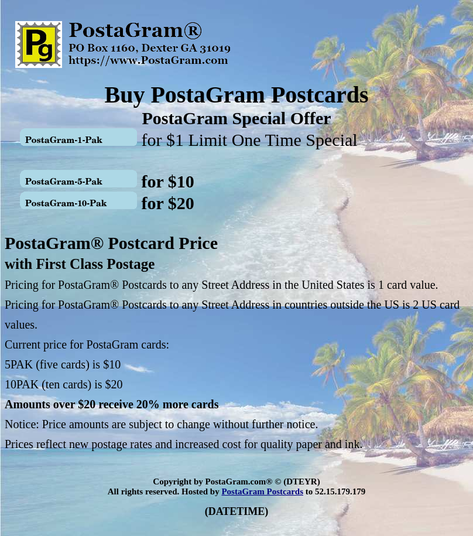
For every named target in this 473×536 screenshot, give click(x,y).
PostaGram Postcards (262, 491)
